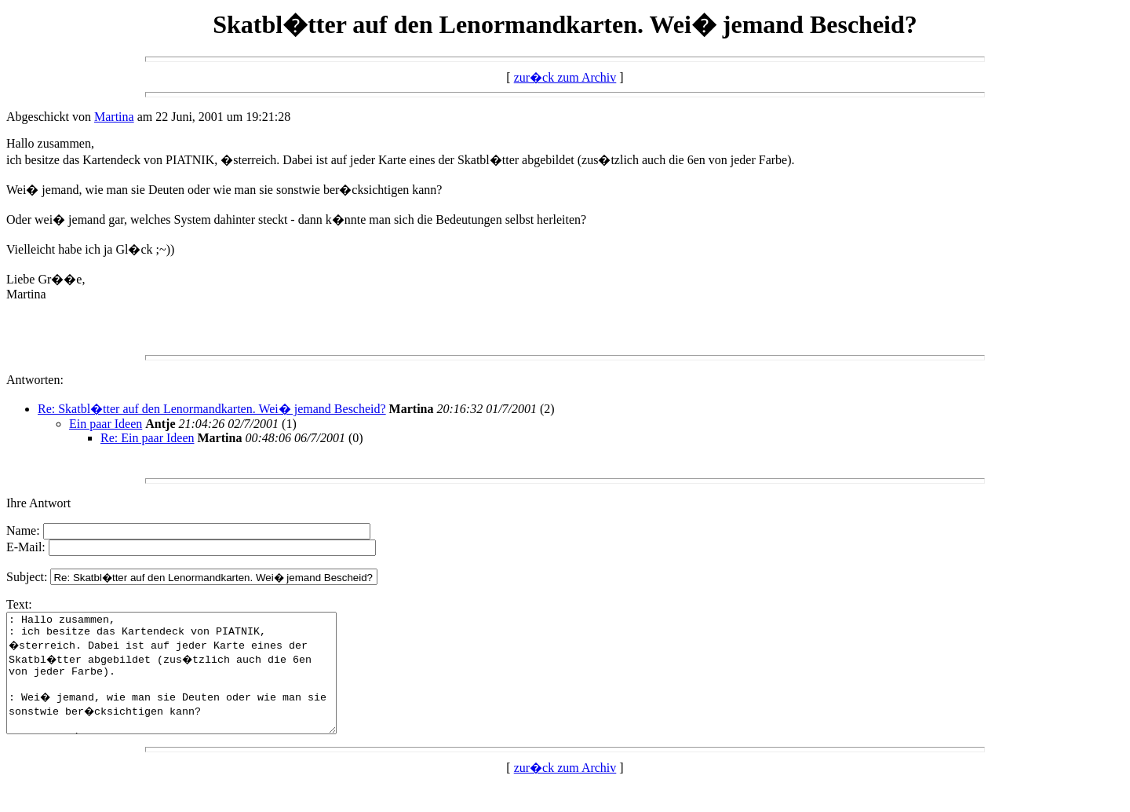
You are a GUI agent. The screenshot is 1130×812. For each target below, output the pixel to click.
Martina (114, 116)
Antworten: (35, 379)
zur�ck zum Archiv (565, 77)
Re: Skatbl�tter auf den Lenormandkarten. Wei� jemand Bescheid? (212, 408)
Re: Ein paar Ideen (147, 437)
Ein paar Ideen (105, 423)
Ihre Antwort (38, 503)
